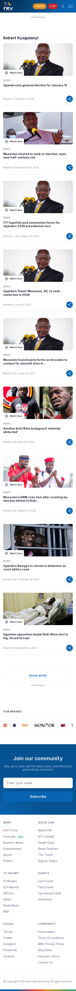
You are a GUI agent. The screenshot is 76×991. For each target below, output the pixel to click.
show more (38, 675)
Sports (7, 854)
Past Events (46, 887)
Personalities (46, 931)
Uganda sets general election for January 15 (35, 85)
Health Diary (46, 842)
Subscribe (38, 796)
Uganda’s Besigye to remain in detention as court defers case (34, 567)
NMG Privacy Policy (51, 944)
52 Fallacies (11, 887)
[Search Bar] (63, 6)
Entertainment (12, 848)
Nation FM (44, 830)
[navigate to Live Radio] (39, 6)
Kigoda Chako (47, 861)
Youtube (8, 956)
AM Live (8, 893)
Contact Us (45, 962)
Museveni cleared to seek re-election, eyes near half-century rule (34, 155)
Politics (8, 861)
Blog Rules (45, 950)
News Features (48, 848)
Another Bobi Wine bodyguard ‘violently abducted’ (31, 430)
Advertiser (45, 899)
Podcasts (14, 836)
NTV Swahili (46, 836)
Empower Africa (48, 956)
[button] (69, 6)
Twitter (7, 938)
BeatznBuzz (11, 905)
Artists (7, 899)
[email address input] (38, 783)
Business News (13, 842)
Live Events (45, 881)
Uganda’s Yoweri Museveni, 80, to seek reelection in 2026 (31, 292)
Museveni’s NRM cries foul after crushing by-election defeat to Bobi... (35, 498)
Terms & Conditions (51, 938)
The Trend (45, 854)
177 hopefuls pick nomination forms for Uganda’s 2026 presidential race (31, 224)
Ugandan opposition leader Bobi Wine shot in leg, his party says (35, 636)
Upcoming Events (49, 893)
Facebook (10, 950)
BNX (6, 911)
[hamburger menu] (70, 6)
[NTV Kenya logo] (8, 6)
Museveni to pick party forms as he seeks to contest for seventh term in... (35, 361)
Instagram (9, 944)
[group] (4, 725)
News (7, 80)
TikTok (8, 931)
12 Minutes (10, 881)
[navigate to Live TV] (53, 6)
